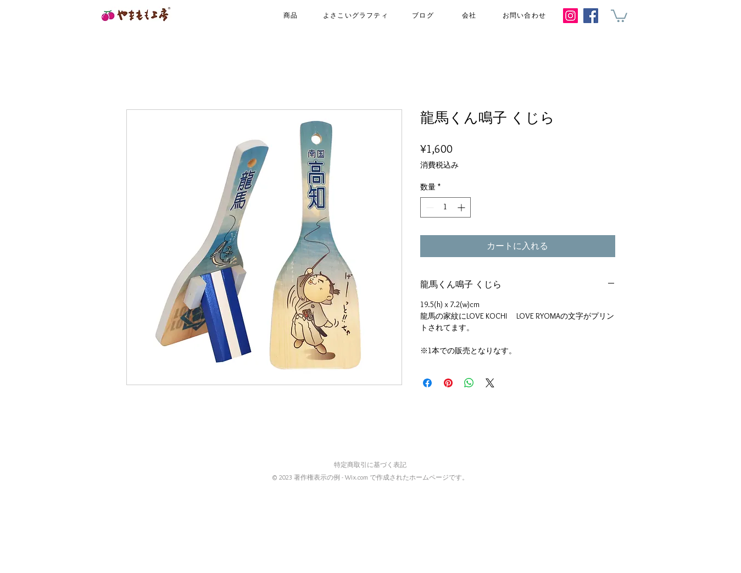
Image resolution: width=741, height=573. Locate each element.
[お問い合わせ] (526, 15)
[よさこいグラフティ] (357, 15)
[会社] (470, 15)
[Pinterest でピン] (448, 383)
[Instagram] (570, 15)
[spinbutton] (445, 207)
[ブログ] (424, 15)
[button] (619, 15)
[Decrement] (429, 207)
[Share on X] (490, 383)
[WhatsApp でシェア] (469, 383)
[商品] (292, 15)
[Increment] (462, 207)
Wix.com (356, 477)
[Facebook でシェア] (427, 383)
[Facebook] (590, 15)
